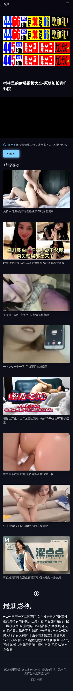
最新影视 (17, 605)
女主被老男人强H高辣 (52, 616)
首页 (6, 4)
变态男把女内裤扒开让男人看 (23, 621)
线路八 (11, 153)
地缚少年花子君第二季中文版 (30, 645)
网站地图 (36, 679)
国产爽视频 (53, 626)
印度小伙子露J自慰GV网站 (50, 631)
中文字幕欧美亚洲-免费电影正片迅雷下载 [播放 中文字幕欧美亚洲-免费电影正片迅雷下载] (28, 474)
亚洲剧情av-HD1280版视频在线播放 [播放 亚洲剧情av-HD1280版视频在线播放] (25, 525)
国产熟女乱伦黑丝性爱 (37, 640)
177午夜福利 (12, 640)
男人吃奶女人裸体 (15, 635)
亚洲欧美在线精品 (31, 626)
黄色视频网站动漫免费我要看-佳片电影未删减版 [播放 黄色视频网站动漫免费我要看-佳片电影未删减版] (32, 577)
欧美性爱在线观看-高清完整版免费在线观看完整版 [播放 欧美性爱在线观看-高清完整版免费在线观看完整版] (33, 263)
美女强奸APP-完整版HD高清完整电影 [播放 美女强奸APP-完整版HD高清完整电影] (26, 314)
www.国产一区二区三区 (19, 616)
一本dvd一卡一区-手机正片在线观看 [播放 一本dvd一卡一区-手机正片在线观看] (25, 366)
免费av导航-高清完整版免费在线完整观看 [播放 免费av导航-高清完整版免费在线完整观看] (28, 211)
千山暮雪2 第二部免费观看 (47, 635)
